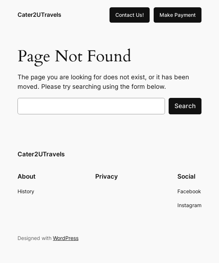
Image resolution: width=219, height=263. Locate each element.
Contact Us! (129, 15)
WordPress (65, 238)
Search (185, 106)
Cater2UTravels (39, 14)
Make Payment (178, 15)
